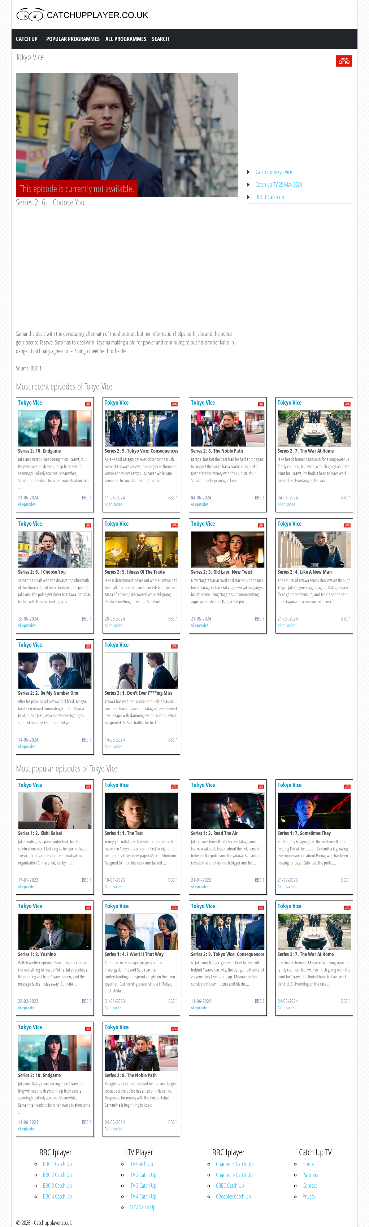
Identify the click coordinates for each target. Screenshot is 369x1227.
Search (160, 39)
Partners (310, 1175)
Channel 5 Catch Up (234, 1175)
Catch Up (27, 39)
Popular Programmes (73, 39)
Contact (310, 1186)
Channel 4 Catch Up (234, 1164)
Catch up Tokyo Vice (274, 172)
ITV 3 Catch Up (143, 1186)
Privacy (309, 1196)
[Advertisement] (127, 261)
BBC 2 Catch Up (57, 1175)
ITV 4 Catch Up (143, 1196)
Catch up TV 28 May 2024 (279, 184)
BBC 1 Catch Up (57, 1164)
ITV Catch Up (141, 1164)
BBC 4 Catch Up (57, 1196)
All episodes (26, 504)
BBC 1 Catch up (270, 197)
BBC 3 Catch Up (57, 1186)
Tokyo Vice (30, 57)
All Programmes (125, 39)
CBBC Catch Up (230, 1186)
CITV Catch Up (143, 1207)
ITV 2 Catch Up (143, 1175)
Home (308, 1164)
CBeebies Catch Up (233, 1196)
